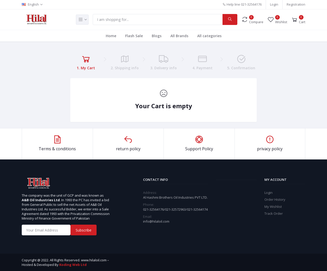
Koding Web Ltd (73, 264)
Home (111, 35)
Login (274, 4)
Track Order (273, 213)
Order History (274, 199)
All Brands (179, 35)
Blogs (156, 35)
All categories (209, 35)
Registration (296, 4)
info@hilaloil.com (156, 221)
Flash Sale (134, 35)
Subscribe (83, 230)
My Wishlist (273, 206)
